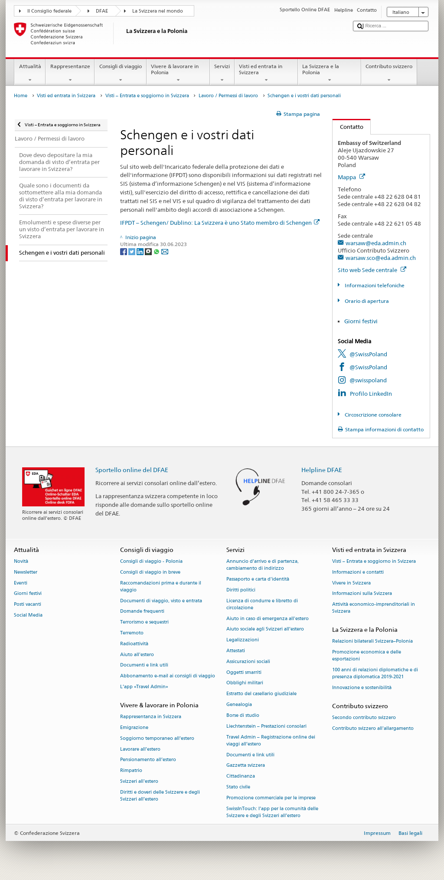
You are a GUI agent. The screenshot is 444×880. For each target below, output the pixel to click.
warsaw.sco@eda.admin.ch (381, 257)
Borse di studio (242, 715)
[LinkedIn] (141, 251)
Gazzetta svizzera (245, 765)
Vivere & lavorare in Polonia (178, 73)
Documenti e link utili (144, 665)
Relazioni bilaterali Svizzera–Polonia (372, 641)
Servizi (222, 73)
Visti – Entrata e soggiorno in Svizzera (147, 96)
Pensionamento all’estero (148, 760)
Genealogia (239, 704)
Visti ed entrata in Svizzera (266, 73)
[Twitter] (132, 251)
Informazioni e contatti (358, 572)
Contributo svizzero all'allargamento (373, 728)
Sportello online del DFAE (131, 469)
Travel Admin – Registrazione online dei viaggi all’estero (270, 740)
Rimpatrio (131, 771)
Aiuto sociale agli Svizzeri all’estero (265, 629)
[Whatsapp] (157, 251)
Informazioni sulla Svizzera (362, 594)
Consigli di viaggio (120, 73)
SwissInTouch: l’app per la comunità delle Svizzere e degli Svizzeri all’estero (272, 812)
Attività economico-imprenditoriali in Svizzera (373, 608)
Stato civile (238, 787)
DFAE (102, 11)
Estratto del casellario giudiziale (261, 694)
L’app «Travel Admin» (144, 687)
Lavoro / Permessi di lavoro (228, 96)
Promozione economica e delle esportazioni (366, 656)
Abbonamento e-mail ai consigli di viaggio (167, 676)
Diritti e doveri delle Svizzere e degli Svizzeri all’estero (160, 795)
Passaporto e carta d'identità (257, 579)
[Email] (164, 251)
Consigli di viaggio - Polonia (151, 561)
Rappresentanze (70, 73)
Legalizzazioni (242, 640)
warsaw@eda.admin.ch (376, 243)
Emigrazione (134, 727)
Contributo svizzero (389, 73)
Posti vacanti (27, 604)
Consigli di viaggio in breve (150, 572)
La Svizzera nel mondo (157, 11)
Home (20, 96)
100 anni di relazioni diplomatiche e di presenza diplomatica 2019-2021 (375, 673)
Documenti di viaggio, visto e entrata (161, 601)
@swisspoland (368, 380)
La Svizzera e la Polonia (329, 73)
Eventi (20, 583)
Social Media (28, 615)
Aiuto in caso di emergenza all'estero (267, 618)
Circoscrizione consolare (372, 414)
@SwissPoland (368, 354)
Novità (21, 561)
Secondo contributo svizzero (364, 718)
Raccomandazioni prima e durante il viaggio (160, 586)
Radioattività (134, 644)
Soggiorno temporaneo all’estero (157, 738)
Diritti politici (240, 590)
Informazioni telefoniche (374, 285)
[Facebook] (124, 251)
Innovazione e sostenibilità (362, 688)
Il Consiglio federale (49, 11)
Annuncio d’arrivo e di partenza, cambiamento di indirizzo (262, 564)
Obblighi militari (244, 683)
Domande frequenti (142, 611)
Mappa (351, 177)
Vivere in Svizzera (351, 583)
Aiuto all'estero (137, 654)
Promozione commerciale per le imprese (271, 798)
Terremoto (132, 633)
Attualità (30, 73)
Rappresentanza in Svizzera (150, 717)
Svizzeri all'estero (139, 781)
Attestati (235, 650)
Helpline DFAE (321, 469)
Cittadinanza (240, 776)
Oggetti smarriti (243, 672)
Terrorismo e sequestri (144, 622)
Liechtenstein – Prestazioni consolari (266, 726)
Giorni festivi (361, 321)
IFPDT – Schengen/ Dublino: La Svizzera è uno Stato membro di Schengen (220, 222)
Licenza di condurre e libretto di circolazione (262, 604)
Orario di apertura (366, 301)
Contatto (348, 126)
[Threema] (149, 251)
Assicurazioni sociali (248, 661)
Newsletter (25, 572)
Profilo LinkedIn (371, 393)
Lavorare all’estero (140, 749)
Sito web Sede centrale (372, 269)
